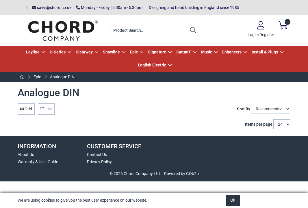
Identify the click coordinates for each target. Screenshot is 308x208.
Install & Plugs (265, 52)
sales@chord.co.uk (51, 7)
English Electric (152, 65)
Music (206, 52)
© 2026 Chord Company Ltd (135, 173)
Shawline (111, 52)
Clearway (84, 52)
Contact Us (97, 154)
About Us (26, 154)
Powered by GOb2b (181, 173)
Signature (157, 52)
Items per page (258, 124)
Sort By (243, 109)
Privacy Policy (99, 161)
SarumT (183, 52)
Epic (134, 52)
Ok (232, 200)
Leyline (33, 52)
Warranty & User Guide (38, 161)
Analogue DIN (62, 77)
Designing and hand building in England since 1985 (193, 7)
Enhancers (232, 52)
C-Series (58, 52)
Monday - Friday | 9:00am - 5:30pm (109, 7)
